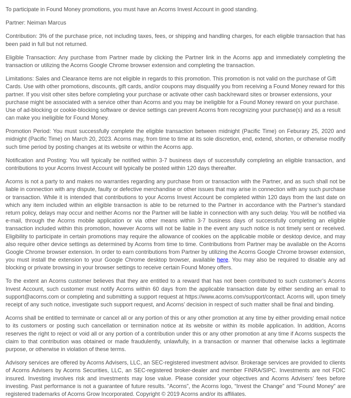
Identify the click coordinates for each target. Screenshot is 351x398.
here (222, 260)
